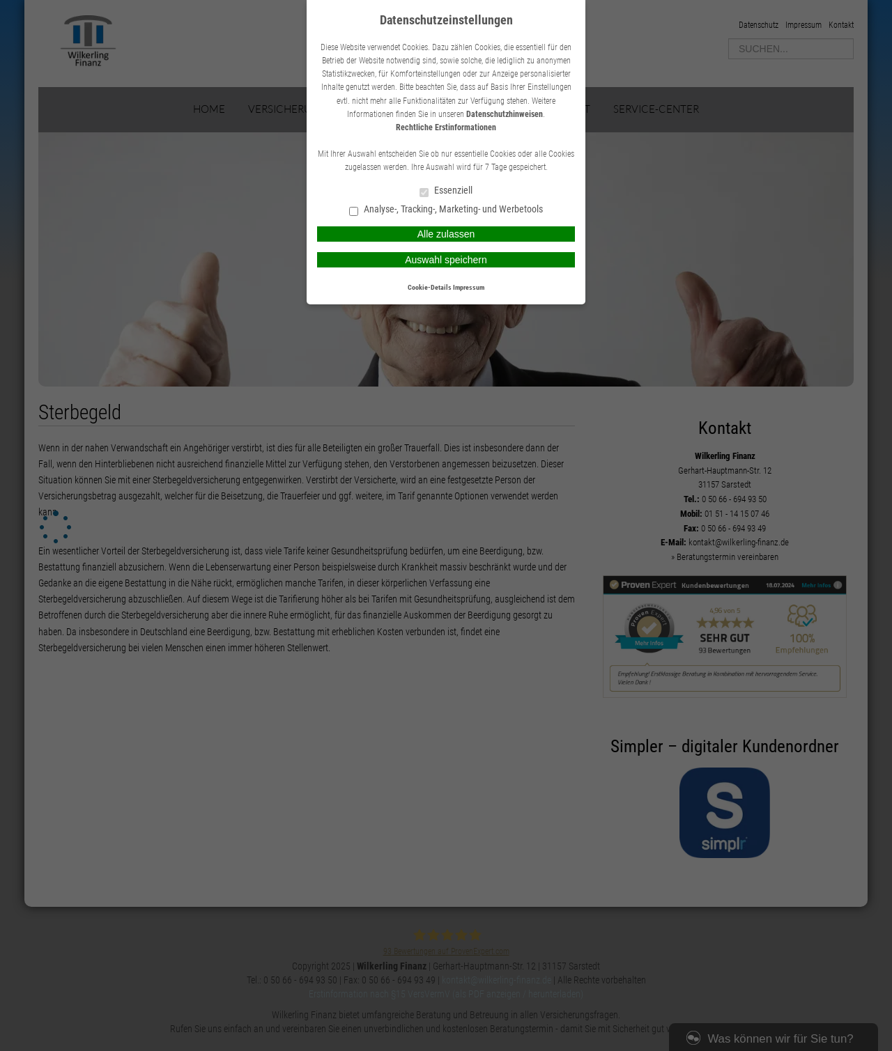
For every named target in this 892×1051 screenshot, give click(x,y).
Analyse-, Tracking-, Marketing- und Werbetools (446, 210)
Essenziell (446, 191)
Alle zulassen (446, 234)
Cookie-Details (430, 287)
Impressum (468, 287)
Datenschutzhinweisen (504, 114)
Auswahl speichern (446, 259)
